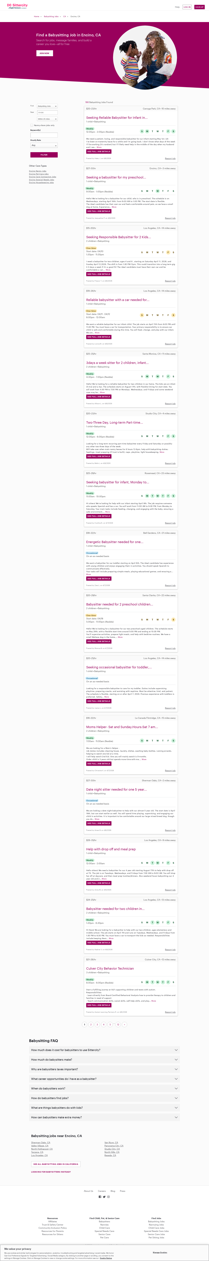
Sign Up (199, 7)
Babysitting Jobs (51, 16)
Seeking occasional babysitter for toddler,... (119, 667)
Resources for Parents (53, 1231)
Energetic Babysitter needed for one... (114, 542)
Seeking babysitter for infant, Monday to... (117, 482)
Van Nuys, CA (111, 1142)
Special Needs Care (104, 1231)
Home (36, 16)
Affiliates (52, 1221)
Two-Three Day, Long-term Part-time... (114, 422)
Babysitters (104, 1221)
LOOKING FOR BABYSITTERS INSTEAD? (51, 1172)
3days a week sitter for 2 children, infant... (117, 363)
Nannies (104, 1224)
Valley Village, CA (39, 1145)
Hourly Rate (35, 140)
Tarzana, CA (37, 1152)
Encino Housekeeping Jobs (41, 182)
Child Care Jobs (156, 1228)
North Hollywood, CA (42, 1149)
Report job (170, 158)
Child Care (104, 1228)
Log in (187, 7)
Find (32, 106)
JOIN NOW (44, 53)
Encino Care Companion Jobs (42, 177)
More (99, 147)
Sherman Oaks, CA (40, 1142)
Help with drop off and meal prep (111, 849)
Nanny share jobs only (44, 125)
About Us (88, 1191)
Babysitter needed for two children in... (115, 909)
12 (118, 1024)
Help (177, 7)
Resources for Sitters (52, 1234)
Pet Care (104, 1237)
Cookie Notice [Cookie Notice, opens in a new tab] (106, 1258)
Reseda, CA (110, 1155)
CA (64, 16)
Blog (113, 1191)
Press (122, 1191)
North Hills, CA (111, 1152)
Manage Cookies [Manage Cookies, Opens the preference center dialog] (160, 1252)
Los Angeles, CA (39, 1155)
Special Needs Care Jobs (156, 1231)
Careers (102, 1191)
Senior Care (104, 1234)
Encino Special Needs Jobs (41, 179)
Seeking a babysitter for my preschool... (116, 177)
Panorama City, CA (113, 1145)
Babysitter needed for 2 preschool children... (119, 604)
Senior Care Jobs (156, 1234)
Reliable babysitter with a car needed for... (117, 300)
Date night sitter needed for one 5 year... (116, 789)
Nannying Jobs (156, 1224)
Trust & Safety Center (52, 1224)
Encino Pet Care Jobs (39, 174)
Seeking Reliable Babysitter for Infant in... (117, 117)
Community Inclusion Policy (53, 1228)
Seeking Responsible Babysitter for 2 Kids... (118, 237)
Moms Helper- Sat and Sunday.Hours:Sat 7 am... (122, 727)
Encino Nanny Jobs (37, 171)
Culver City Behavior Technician (110, 968)
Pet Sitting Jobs (156, 1237)
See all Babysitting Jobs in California (55, 1164)
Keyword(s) (35, 130)
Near (32, 112)
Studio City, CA (112, 1149)
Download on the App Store (104, 1208)
